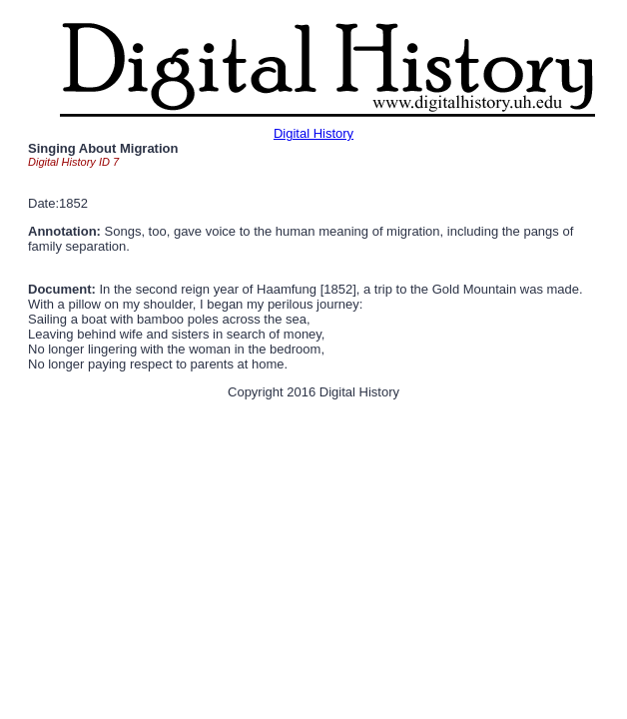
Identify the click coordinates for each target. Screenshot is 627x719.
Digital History (313, 133)
